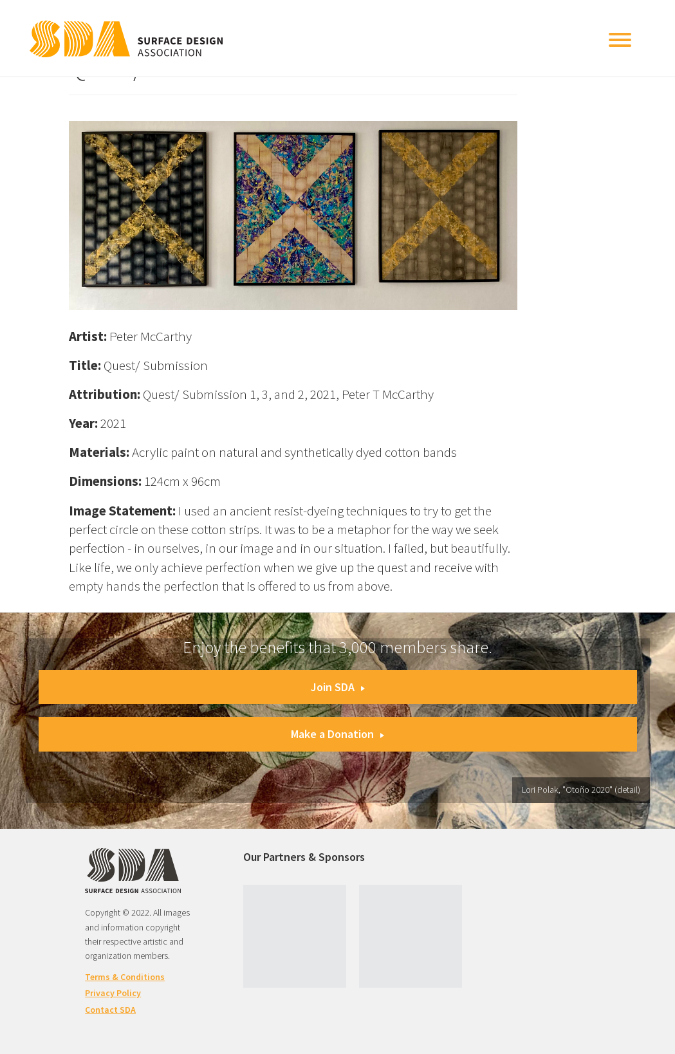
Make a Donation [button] (337, 733)
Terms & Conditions (125, 977)
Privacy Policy (113, 993)
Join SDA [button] (338, 687)
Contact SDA (110, 1009)
